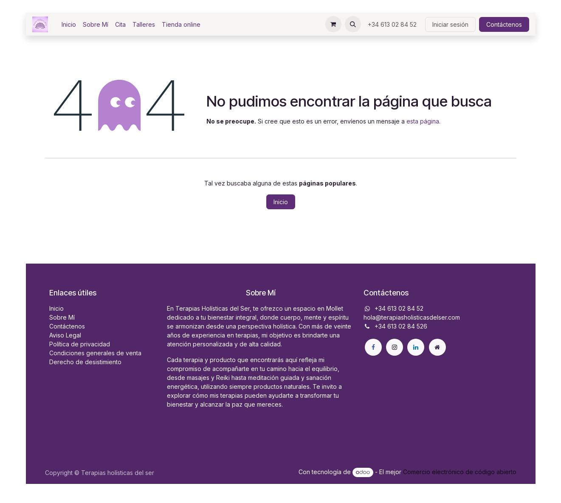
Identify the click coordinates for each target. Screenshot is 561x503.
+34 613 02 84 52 (393, 24)
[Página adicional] (437, 347)
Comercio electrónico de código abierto (459, 471)
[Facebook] (373, 347)
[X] (394, 347)
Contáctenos (504, 24)
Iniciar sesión (450, 24)
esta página (422, 121)
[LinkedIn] (415, 347)
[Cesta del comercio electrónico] (333, 24)
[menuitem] (68, 24)
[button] (353, 24)
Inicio (280, 201)
